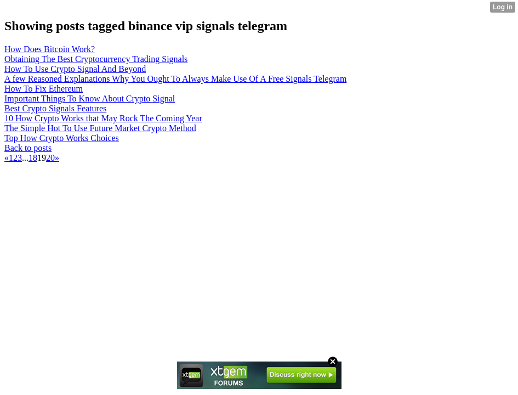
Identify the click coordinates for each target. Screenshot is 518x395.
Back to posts (28, 148)
